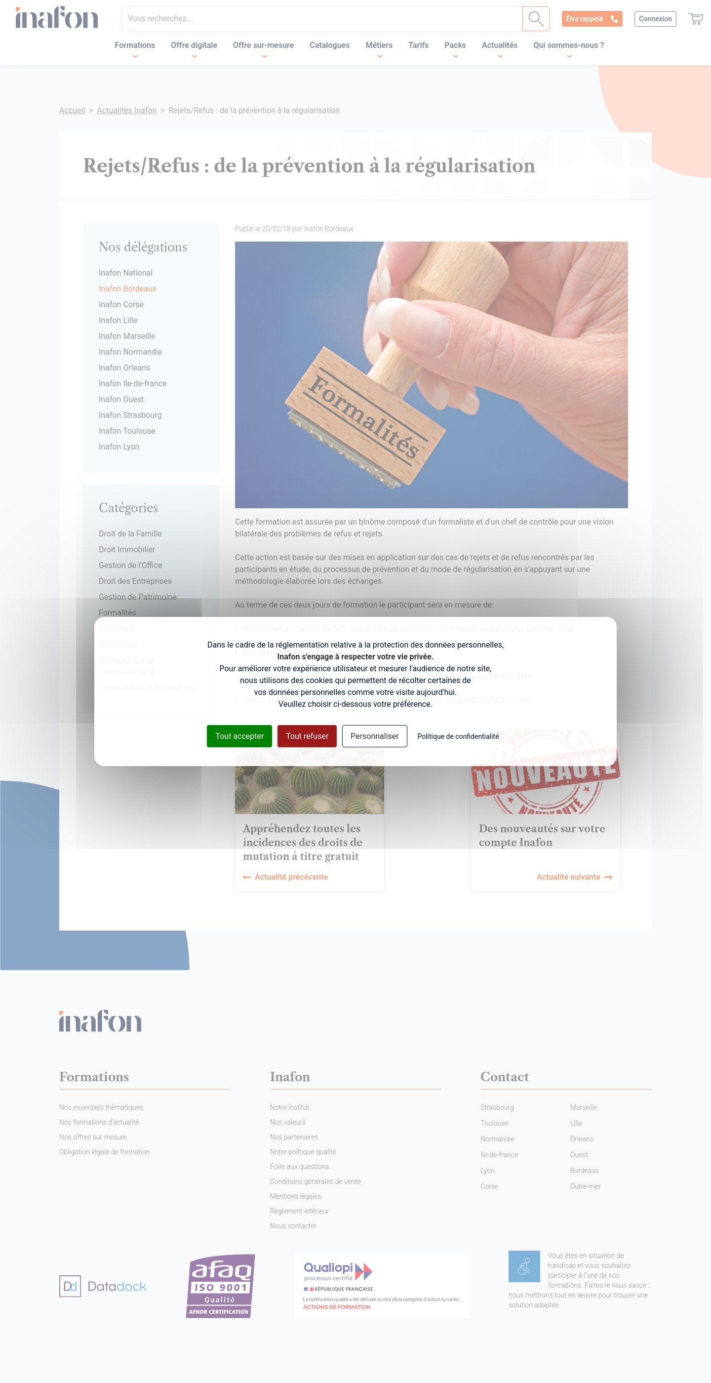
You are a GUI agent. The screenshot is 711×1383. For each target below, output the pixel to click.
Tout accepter (239, 736)
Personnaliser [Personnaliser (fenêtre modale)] (375, 736)
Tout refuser (307, 736)
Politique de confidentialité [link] (458, 736)
